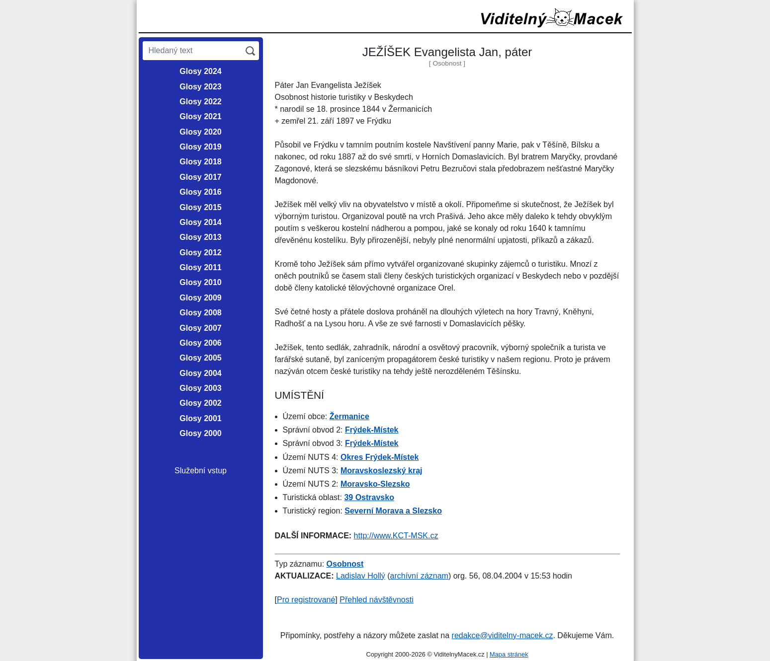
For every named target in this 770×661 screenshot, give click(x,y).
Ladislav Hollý (360, 576)
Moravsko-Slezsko (375, 484)
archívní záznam (419, 576)
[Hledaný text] (192, 50)
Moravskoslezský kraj (382, 470)
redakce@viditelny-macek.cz (502, 635)
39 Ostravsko (369, 497)
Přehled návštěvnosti (377, 599)
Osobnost (345, 564)
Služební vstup (200, 470)
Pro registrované (306, 599)
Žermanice (349, 416)
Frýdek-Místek (372, 430)
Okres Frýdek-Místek (380, 457)
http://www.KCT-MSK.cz (396, 535)
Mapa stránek (509, 654)
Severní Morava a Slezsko (393, 511)
